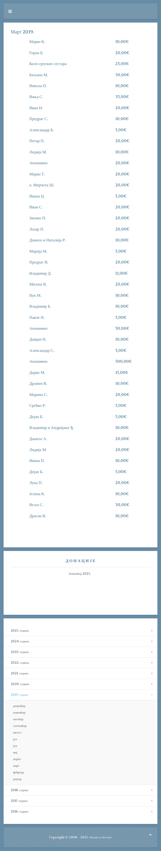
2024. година (20, 641)
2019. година (19, 695)
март (16, 766)
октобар (18, 719)
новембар (19, 712)
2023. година (20, 652)
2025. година (20, 631)
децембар (19, 706)
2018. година (19, 790)
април (17, 759)
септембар (20, 726)
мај (15, 752)
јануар (17, 779)
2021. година (19, 673)
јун (15, 746)
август (17, 732)
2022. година (20, 663)
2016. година (19, 811)
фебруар (18, 772)
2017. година (19, 801)
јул (15, 739)
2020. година (20, 684)
